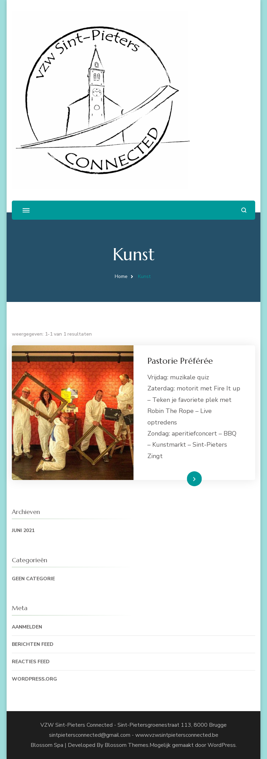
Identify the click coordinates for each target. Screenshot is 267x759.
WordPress (222, 745)
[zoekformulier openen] (244, 210)
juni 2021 (23, 530)
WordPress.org (34, 679)
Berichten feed (33, 644)
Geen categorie (33, 578)
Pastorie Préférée (180, 361)
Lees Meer (183, 478)
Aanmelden (27, 627)
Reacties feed (31, 661)
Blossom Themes (126, 745)
